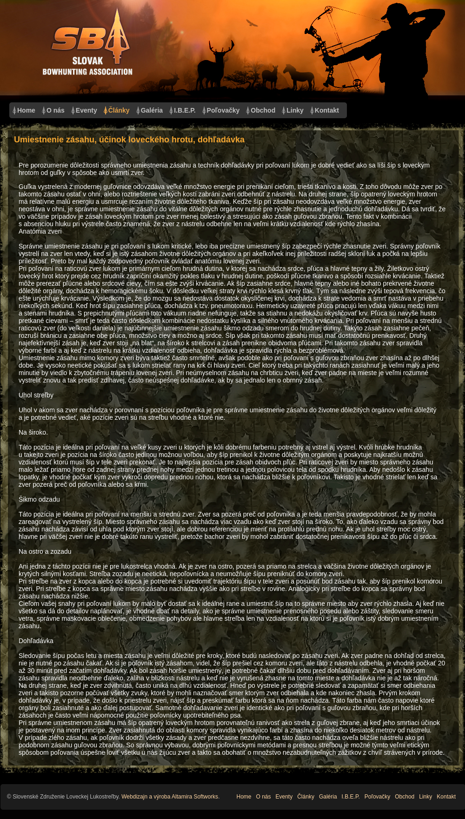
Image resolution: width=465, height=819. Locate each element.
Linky (295, 110)
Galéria (152, 110)
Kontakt (327, 110)
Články (119, 110)
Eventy (86, 110)
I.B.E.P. (184, 110)
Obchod (263, 110)
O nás (55, 110)
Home (26, 110)
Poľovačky (223, 110)
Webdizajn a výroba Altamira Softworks (169, 796)
